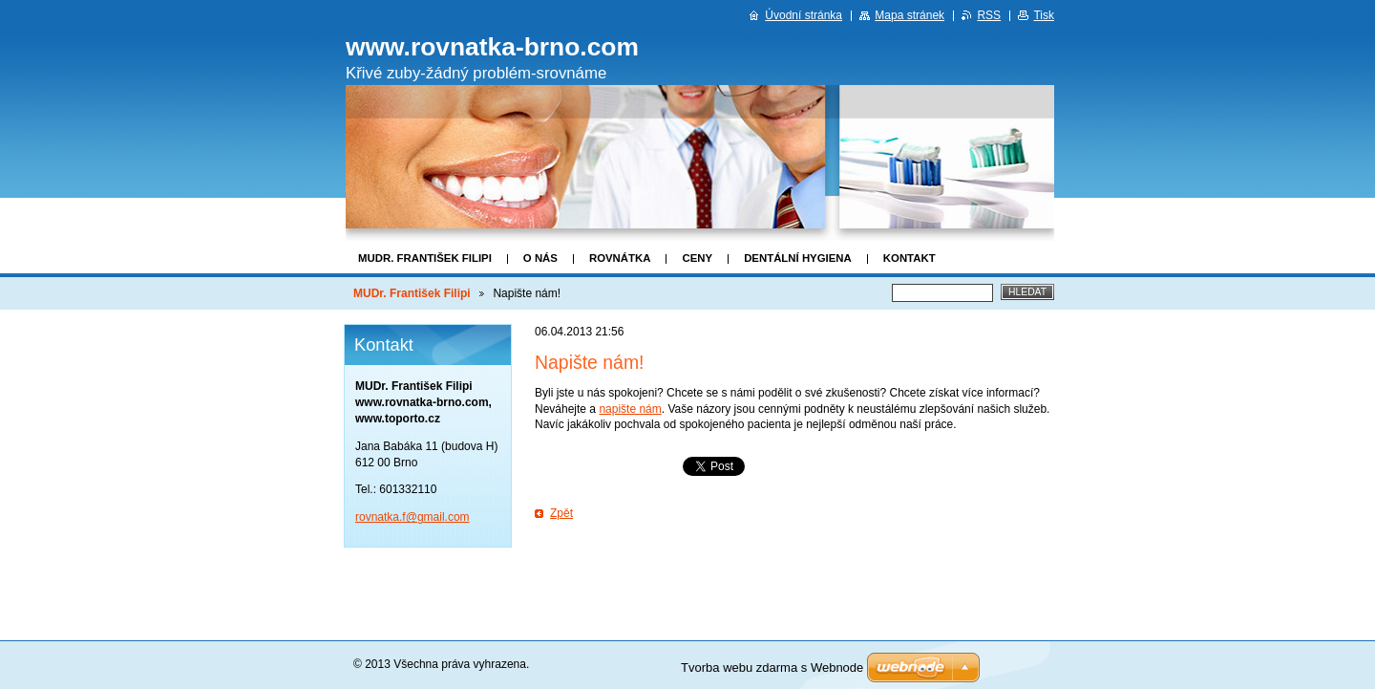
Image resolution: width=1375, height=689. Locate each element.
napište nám (630, 409)
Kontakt (909, 258)
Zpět (561, 513)
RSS (989, 15)
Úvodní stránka (803, 15)
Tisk (1043, 15)
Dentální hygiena (798, 258)
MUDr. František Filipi (425, 258)
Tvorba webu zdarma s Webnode (772, 667)
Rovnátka (620, 258)
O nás (540, 258)
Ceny (697, 258)
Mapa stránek (909, 15)
